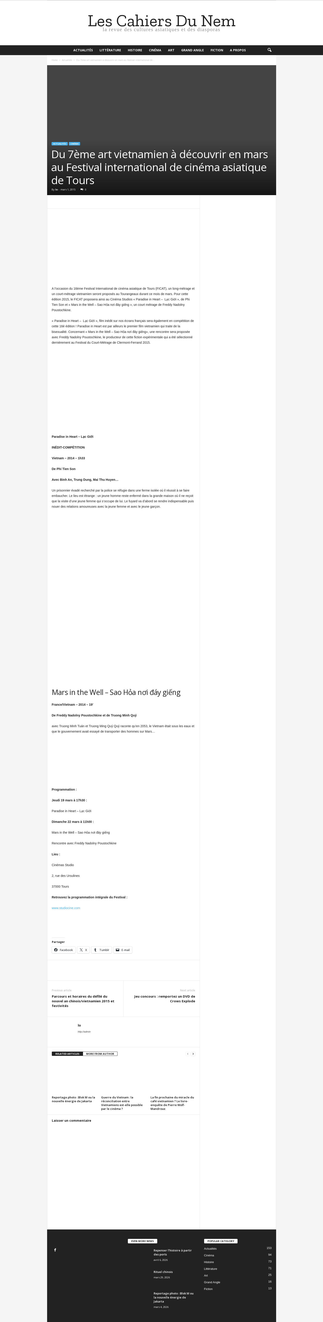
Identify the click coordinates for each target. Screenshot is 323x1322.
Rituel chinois (163, 1272)
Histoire (135, 50)
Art (171, 50)
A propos (238, 50)
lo (56, 189)
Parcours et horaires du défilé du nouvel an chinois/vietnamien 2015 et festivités (83, 1001)
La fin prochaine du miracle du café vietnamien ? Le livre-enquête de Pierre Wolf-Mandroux (172, 1103)
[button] (269, 50)
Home (55, 60)
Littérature (110, 50)
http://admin (84, 1031)
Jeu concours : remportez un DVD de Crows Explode (164, 998)
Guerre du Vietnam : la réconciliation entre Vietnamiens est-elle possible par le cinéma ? (122, 1103)
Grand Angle (192, 50)
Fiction (217, 50)
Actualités (83, 50)
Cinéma (155, 50)
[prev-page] (188, 1054)
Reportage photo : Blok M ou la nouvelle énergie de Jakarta (73, 1099)
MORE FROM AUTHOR (100, 1053)
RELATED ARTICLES (67, 1053)
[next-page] (193, 1054)
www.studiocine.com (66, 908)
